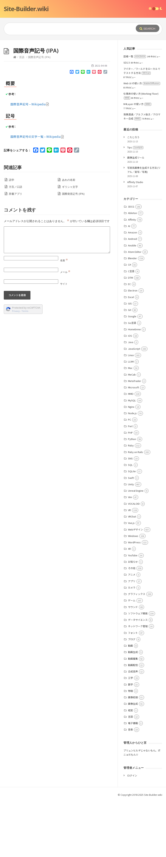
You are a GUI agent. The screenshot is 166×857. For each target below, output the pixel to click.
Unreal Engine (136, 547)
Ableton (132, 269)
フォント (133, 689)
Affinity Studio (135, 238)
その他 (131, 624)
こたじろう (133, 193)
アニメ (131, 631)
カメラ (131, 644)
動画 (130, 702)
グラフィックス (136, 650)
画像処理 (133, 754)
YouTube (132, 612)
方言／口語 (15, 243)
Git (129, 366)
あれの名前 (68, 236)
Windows (133, 592)
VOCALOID (134, 560)
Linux (131, 411)
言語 (21, 113)
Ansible (132, 302)
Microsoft (133, 444)
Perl (130, 482)
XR (129, 605)
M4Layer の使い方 (137, 160)
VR (129, 566)
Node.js (132, 469)
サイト (63, 340)
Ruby (131, 502)
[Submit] (147, 28)
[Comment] (57, 296)
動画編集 (133, 715)
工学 (130, 734)
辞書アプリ (15, 250)
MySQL (132, 457)
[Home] (14, 113)
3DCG (131, 263)
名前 (64, 317)
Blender (132, 315)
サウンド (133, 663)
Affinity (132, 276)
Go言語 (132, 379)
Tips (135, 204)
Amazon (132, 289)
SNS (130, 515)
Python (132, 495)
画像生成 (133, 760)
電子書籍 (133, 779)
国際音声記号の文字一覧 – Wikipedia (37, 193)
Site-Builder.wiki (26, 9)
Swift (131, 534)
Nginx (131, 463)
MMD (130, 450)
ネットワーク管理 (138, 683)
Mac (130, 424)
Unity (131, 541)
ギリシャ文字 (70, 243)
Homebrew (134, 386)
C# (129, 321)
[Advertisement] (83, 68)
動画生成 (133, 708)
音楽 (130, 786)
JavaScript (134, 405)
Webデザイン (135, 586)
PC (129, 476)
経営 (130, 767)
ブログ (131, 696)
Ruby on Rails (135, 508)
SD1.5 (126, 119)
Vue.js (131, 579)
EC (129, 340)
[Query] (67, 29)
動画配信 (133, 721)
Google (132, 373)
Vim (130, 553)
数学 (130, 741)
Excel (131, 353)
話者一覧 (134, 113)
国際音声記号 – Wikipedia (29, 161)
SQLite (132, 528)
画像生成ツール (135, 214)
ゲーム (131, 657)
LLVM (131, 418)
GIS (130, 360)
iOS (130, 392)
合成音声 (133, 728)
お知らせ (133, 618)
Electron (132, 347)
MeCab (132, 431)
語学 (11, 236)
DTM (130, 334)
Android (132, 295)
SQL (130, 521)
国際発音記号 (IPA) (73, 250)
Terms (25, 367)
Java (130, 398)
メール (65, 328)
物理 (130, 747)
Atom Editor (134, 308)
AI (129, 282)
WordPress (134, 599)
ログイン (132, 832)
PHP (130, 489)
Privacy (16, 367)
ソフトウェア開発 (138, 670)
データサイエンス (138, 676)
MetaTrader (134, 437)
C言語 (131, 328)
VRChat (132, 573)
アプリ (131, 637)
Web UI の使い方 (141, 140)
